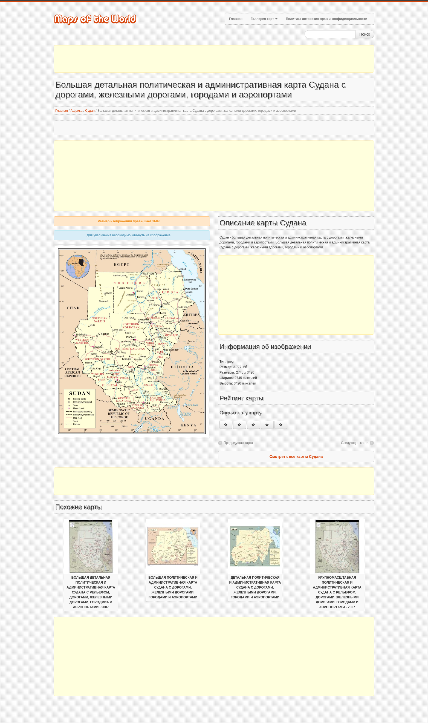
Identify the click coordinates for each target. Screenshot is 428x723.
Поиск (364, 34)
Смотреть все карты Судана (296, 456)
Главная (235, 19)
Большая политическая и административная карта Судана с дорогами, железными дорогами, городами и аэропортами (173, 587)
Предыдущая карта (238, 443)
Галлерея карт (264, 19)
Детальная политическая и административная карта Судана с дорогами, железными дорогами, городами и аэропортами (255, 587)
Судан (90, 111)
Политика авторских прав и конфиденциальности (326, 19)
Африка (77, 111)
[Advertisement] (214, 59)
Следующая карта (355, 443)
